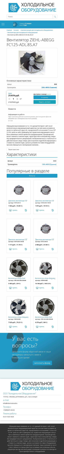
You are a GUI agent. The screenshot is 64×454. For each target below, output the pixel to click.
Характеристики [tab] (13, 149)
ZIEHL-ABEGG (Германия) (49, 87)
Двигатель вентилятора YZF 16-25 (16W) (17, 201)
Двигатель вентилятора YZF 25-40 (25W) (44, 240)
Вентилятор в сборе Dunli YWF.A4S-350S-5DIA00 (16, 278)
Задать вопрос (44, 102)
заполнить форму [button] (42, 363)
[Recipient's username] (30, 17)
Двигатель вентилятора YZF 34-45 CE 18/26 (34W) (44, 201)
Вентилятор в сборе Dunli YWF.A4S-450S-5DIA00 (43, 317)
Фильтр (32, 176)
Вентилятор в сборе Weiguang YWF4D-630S (45, 278)
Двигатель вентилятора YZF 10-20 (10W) (17, 240)
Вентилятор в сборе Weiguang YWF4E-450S (18, 317)
